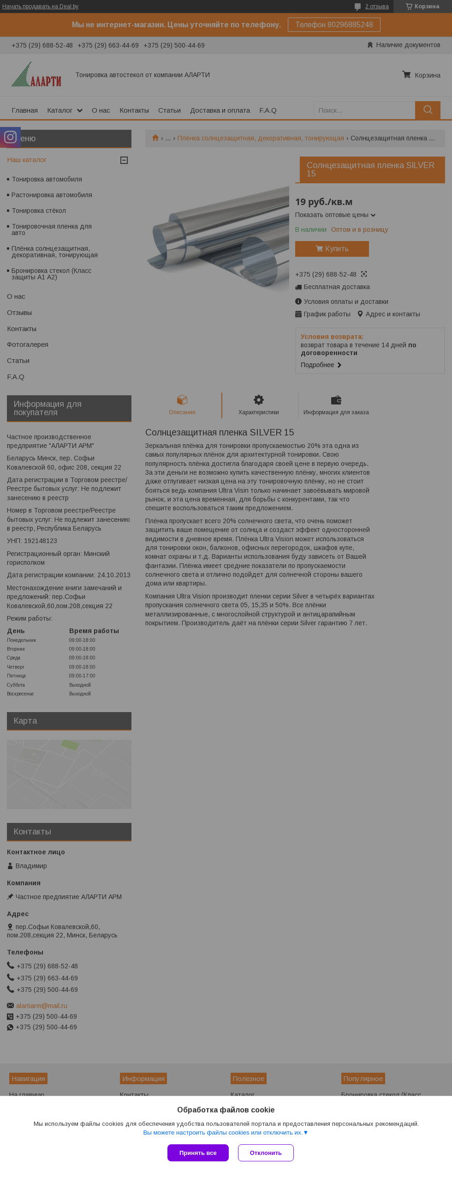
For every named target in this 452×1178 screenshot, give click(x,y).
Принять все (198, 1152)
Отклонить (266, 1152)
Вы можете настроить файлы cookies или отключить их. (223, 1132)
